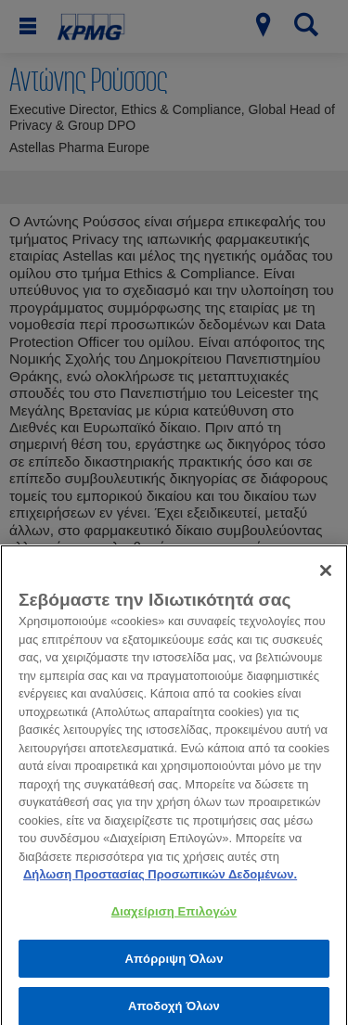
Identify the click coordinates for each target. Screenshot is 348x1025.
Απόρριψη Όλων (173, 964)
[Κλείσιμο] (325, 576)
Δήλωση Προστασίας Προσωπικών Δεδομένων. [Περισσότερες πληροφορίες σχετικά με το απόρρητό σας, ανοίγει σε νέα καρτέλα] (160, 881)
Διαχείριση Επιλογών (174, 917)
